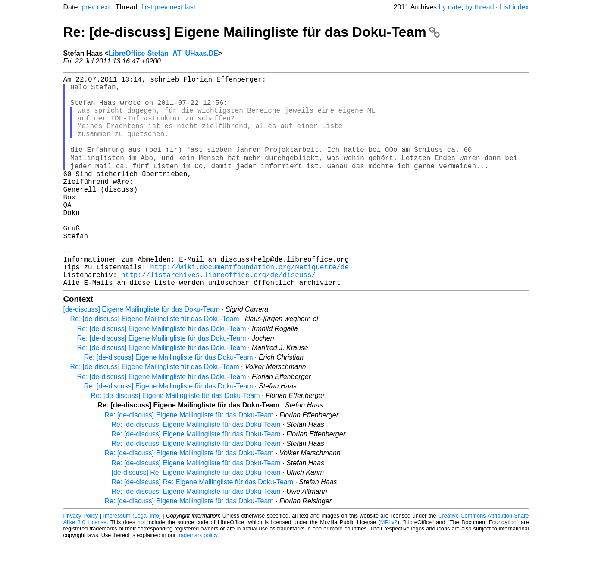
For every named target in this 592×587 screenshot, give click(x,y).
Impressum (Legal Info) (131, 561)
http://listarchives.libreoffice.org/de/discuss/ (218, 318)
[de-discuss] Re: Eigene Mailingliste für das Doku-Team (196, 517)
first (147, 7)
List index (514, 7)
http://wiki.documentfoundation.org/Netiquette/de (249, 308)
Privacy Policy (80, 561)
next (103, 7)
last (190, 7)
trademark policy (197, 580)
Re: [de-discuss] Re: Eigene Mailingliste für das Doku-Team (203, 527)
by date (450, 7)
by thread (479, 7)
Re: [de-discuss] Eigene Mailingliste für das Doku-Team (251, 32)
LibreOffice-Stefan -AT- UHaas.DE (163, 53)
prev (88, 7)
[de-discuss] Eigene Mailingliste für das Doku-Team (141, 354)
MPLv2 (389, 567)
